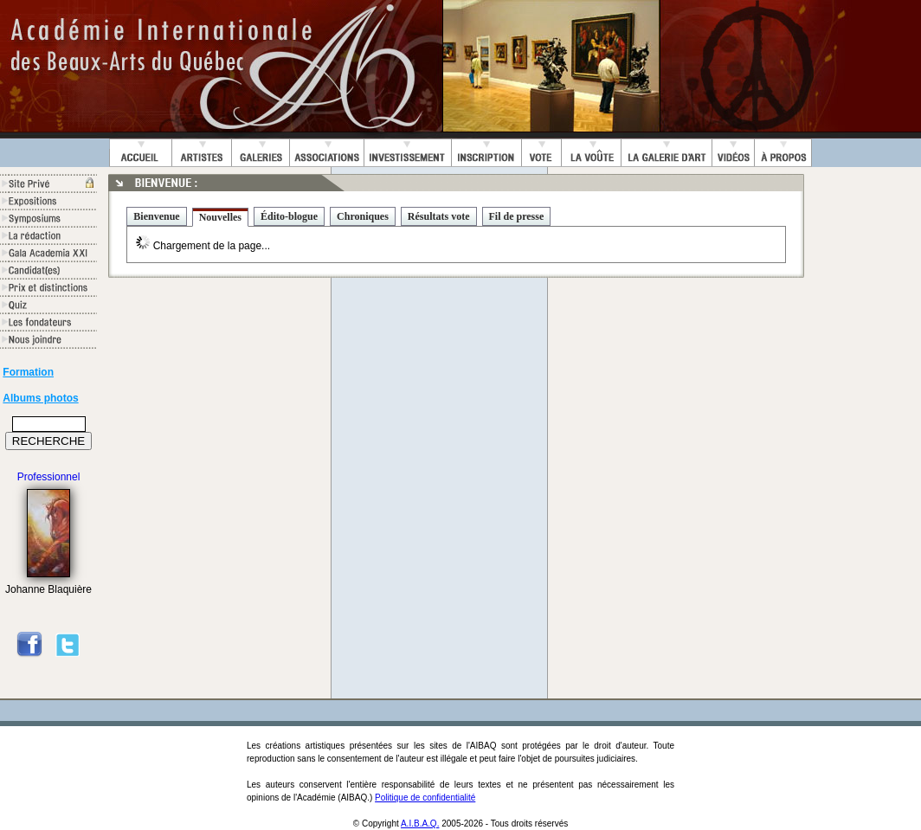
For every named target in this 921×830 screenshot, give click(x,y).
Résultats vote (439, 216)
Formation (28, 372)
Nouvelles (220, 217)
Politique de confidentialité (425, 797)
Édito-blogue (289, 216)
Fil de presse (516, 216)
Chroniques (363, 216)
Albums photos (40, 398)
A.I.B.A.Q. (420, 823)
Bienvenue (156, 216)
